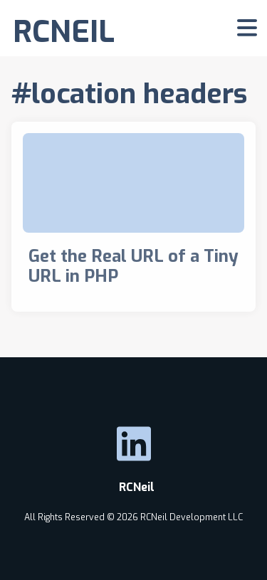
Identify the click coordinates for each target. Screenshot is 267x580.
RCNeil (134, 487)
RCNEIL (64, 31)
